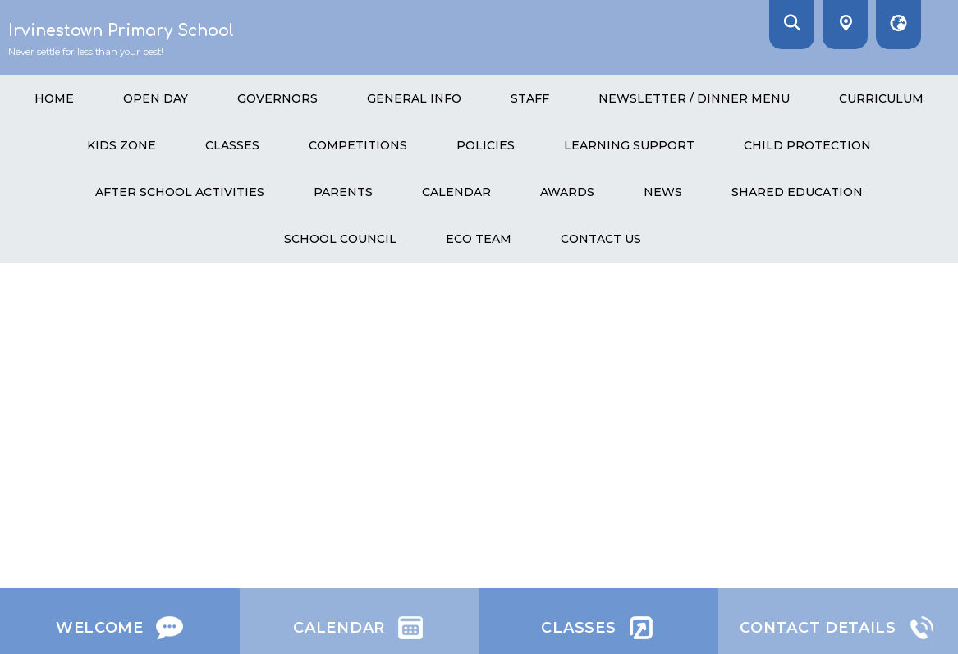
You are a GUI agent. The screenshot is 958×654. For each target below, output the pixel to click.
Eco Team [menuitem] (478, 238)
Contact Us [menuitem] (601, 238)
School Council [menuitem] (340, 238)
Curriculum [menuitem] (881, 98)
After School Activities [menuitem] (179, 192)
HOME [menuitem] (54, 98)
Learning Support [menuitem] (629, 145)
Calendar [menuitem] (456, 192)
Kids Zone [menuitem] (121, 145)
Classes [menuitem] (232, 145)
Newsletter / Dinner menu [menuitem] (694, 98)
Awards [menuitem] (567, 192)
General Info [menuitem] (414, 98)
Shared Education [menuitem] (797, 192)
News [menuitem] (663, 192)
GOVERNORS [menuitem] (277, 98)
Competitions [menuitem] (358, 145)
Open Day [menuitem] (155, 98)
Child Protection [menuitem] (807, 145)
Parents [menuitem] (343, 192)
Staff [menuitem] (530, 98)
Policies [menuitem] (485, 145)
